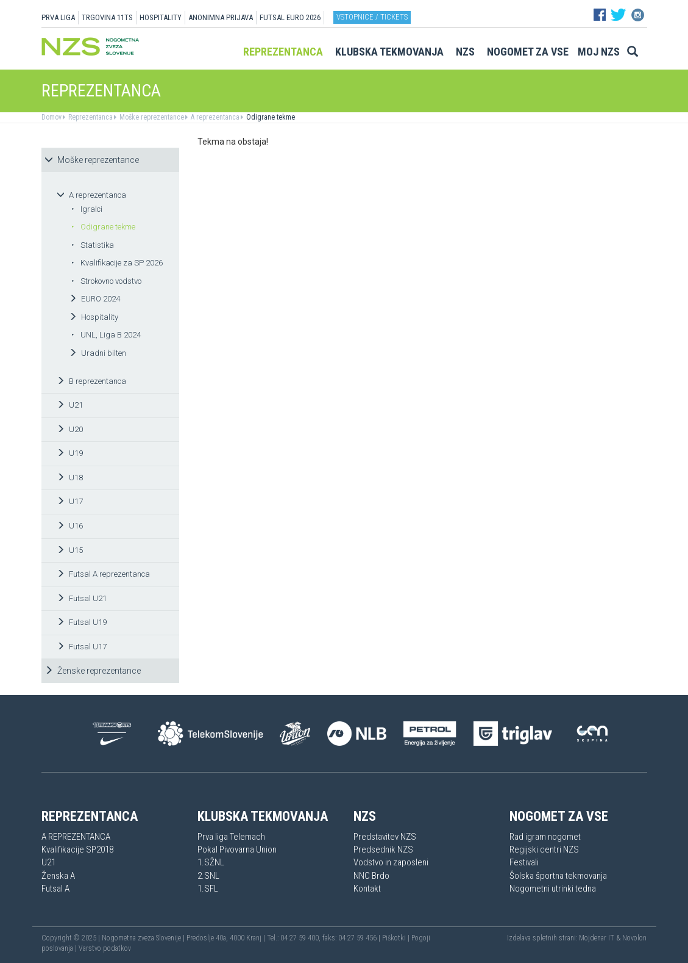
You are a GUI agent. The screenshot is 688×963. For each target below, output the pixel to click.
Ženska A (58, 875)
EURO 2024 (94, 298)
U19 (70, 453)
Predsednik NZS (383, 849)
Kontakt (367, 888)
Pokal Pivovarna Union (237, 849)
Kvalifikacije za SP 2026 (117, 262)
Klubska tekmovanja (389, 51)
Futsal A (55, 888)
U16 (70, 525)
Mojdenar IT (596, 938)
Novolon (634, 938)
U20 (70, 429)
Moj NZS (599, 51)
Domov (51, 117)
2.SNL (208, 875)
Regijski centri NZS (544, 849)
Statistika (92, 245)
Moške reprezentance (151, 117)
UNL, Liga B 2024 (106, 334)
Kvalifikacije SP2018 (77, 849)
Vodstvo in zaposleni (390, 862)
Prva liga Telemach (231, 836)
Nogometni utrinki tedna (552, 888)
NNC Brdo (371, 875)
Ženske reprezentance (92, 671)
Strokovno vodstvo (106, 281)
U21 (70, 404)
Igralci (86, 209)
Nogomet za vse (528, 51)
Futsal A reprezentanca (103, 574)
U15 (70, 550)
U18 (70, 477)
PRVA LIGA (58, 17)
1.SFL (207, 888)
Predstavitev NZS (384, 836)
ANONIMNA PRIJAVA (220, 17)
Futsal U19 (82, 622)
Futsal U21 (82, 598)
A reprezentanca (214, 117)
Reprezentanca (283, 51)
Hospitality (93, 317)
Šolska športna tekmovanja (558, 875)
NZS (465, 51)
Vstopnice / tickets (372, 16)
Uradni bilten (97, 353)
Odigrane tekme (269, 117)
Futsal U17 (82, 646)
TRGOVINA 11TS (107, 17)
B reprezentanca (91, 381)
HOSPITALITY (161, 17)
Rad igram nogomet (545, 836)
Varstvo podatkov (105, 948)
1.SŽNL (210, 862)
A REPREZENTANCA (75, 836)
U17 (70, 501)
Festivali (524, 862)
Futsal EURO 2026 (290, 17)
